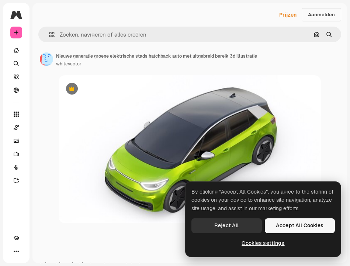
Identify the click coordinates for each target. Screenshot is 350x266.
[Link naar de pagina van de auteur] (46, 59)
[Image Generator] (16, 141)
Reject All (226, 225)
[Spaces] (16, 127)
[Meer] (16, 251)
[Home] (16, 50)
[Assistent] (16, 181)
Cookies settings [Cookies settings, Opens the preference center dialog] (263, 243)
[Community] (16, 90)
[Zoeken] (16, 63)
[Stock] (16, 77)
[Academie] (16, 238)
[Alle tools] (16, 114)
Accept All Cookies (300, 225)
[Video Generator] (16, 154)
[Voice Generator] (16, 167)
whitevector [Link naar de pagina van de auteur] (69, 64)
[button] (49, 34)
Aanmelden (321, 14)
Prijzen (288, 14)
